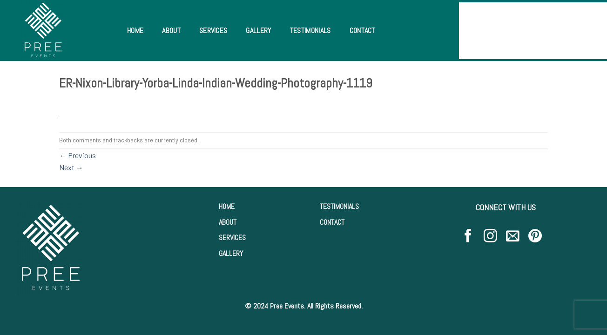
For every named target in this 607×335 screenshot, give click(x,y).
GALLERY (231, 253)
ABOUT (227, 222)
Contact (362, 30)
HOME (227, 206)
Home (135, 30)
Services (213, 30)
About (171, 30)
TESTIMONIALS (339, 206)
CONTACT (332, 222)
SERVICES (232, 237)
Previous (77, 155)
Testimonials (310, 30)
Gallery (258, 30)
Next (71, 167)
